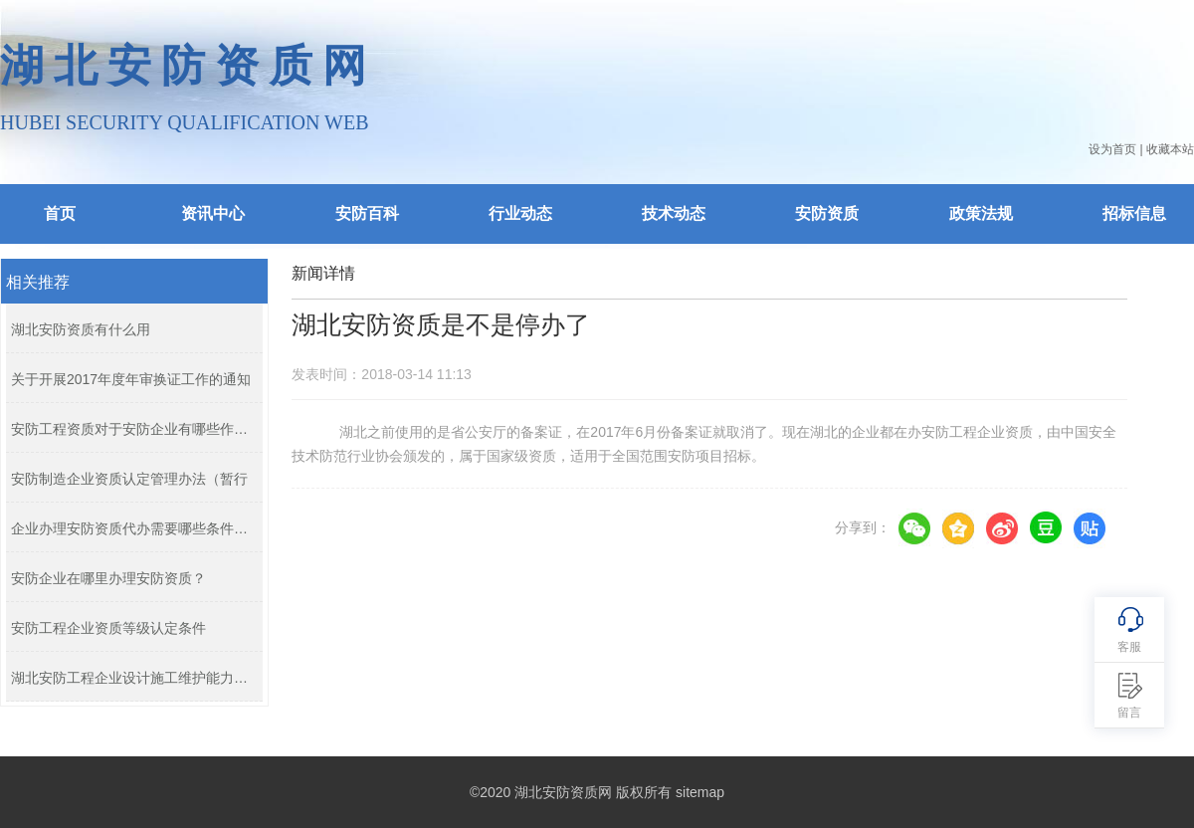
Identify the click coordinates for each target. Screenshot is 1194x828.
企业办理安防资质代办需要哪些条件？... (132, 528)
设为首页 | (1115, 149)
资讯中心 (213, 213)
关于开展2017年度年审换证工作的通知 (131, 379)
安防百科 (367, 213)
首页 (60, 213)
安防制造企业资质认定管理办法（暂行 (129, 479)
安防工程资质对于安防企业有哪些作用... (132, 429)
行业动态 (520, 213)
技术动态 (673, 213)
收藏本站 (1170, 149)
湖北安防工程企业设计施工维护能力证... (132, 678)
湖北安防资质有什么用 (80, 329)
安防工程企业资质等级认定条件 (108, 628)
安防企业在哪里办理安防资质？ (108, 578)
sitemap (700, 792)
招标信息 (1134, 213)
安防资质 (827, 213)
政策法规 (981, 213)
